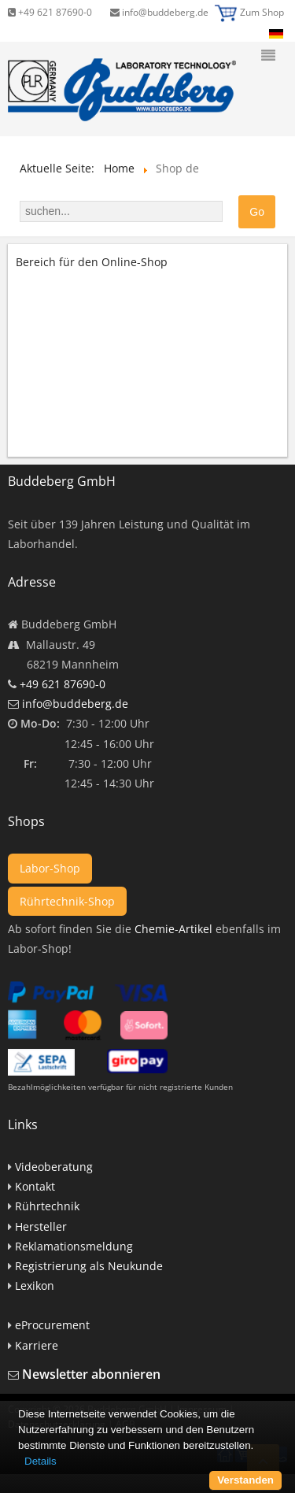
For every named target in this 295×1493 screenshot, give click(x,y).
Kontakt (35, 1186)
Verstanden (245, 1480)
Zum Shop (262, 12)
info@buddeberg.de (159, 12)
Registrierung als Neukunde (89, 1265)
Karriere (36, 1345)
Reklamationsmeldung (74, 1246)
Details (40, 1461)
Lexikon (34, 1285)
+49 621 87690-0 (50, 12)
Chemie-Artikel (173, 928)
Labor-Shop (50, 868)
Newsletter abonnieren (91, 1374)
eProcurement (52, 1324)
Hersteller (41, 1226)
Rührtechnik (47, 1205)
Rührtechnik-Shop (67, 901)
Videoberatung (54, 1166)
